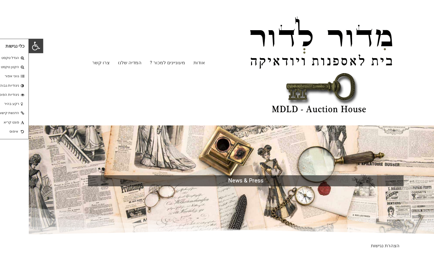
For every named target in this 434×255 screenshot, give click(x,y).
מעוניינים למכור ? (138, 62)
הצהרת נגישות (356, 245)
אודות (170, 62)
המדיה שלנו (101, 62)
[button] (7, 46)
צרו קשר (72, 62)
